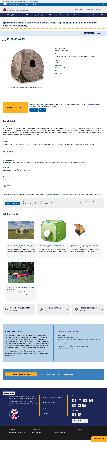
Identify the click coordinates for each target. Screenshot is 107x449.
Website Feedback (80, 431)
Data (43, 416)
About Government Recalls (50, 317)
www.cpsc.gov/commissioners (62, 202)
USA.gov (44, 422)
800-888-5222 (46, 112)
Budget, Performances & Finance (51, 405)
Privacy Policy (36, 440)
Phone (42, 118)
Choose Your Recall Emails (21, 382)
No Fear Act (80, 440)
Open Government (37, 443)
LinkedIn (92, 347)
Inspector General (59, 443)
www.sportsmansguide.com (93, 112)
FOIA (55, 440)
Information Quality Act (49, 411)
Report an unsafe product (101, 431)
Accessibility (13, 440)
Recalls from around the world (87, 317)
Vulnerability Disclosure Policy (18, 443)
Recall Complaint (12, 211)
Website (33, 118)
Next (50, 93)
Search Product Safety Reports (17, 317)
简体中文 (100, 33)
